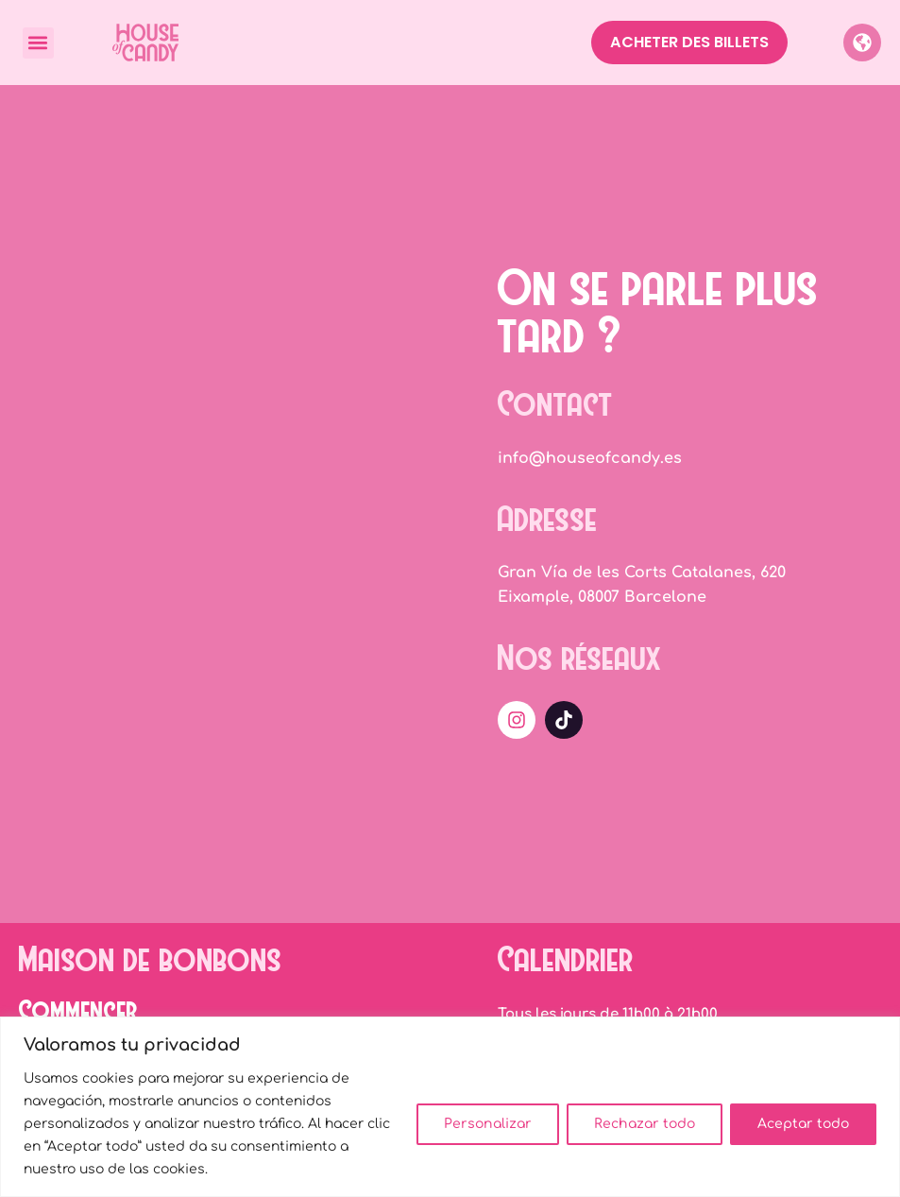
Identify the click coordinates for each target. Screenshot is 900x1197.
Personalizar (488, 1124)
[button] (38, 43)
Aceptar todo (803, 1124)
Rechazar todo (644, 1124)
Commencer (78, 1009)
